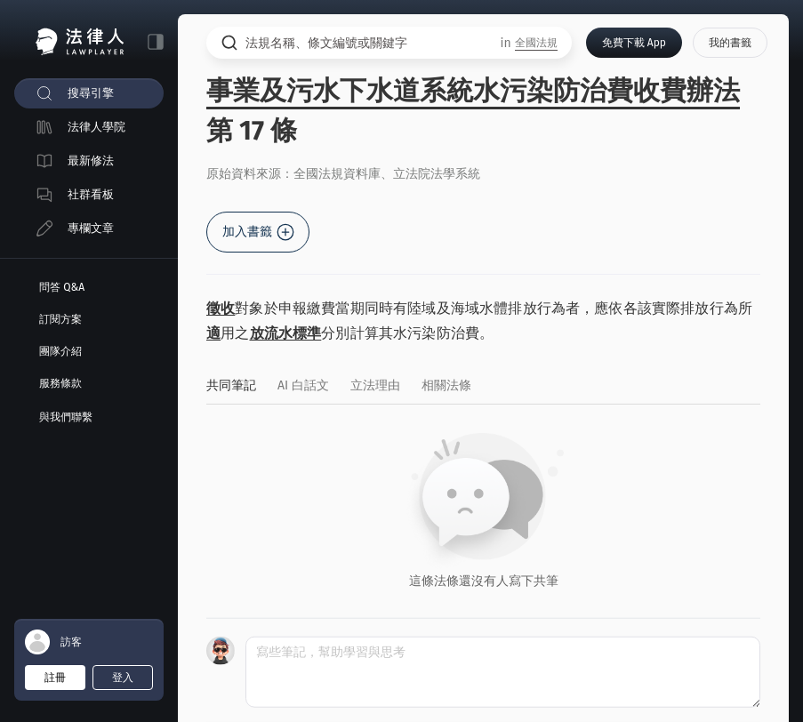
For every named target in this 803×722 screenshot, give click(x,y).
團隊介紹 (60, 351)
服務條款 (60, 383)
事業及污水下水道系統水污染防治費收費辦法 (473, 91)
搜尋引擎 (91, 93)
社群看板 (91, 194)
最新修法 (91, 160)
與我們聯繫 (65, 417)
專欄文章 (91, 228)
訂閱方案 (60, 319)
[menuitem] (89, 93)
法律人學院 (96, 126)
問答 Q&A (61, 287)
